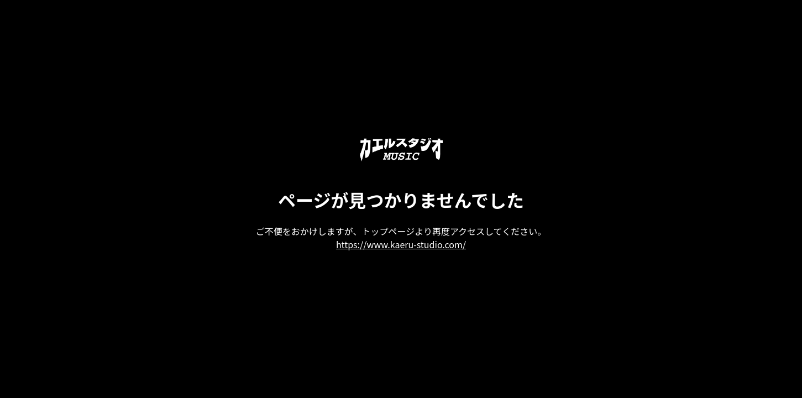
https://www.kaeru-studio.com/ (401, 244)
